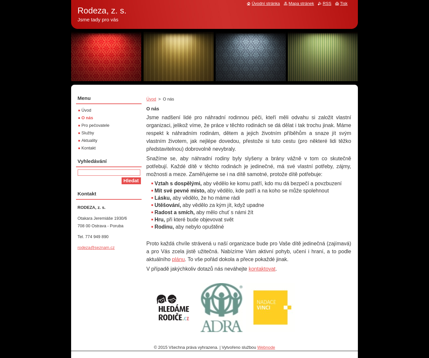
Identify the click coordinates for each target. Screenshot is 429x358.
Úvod (151, 99)
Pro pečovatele (95, 125)
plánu (178, 259)
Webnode (266, 347)
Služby (88, 132)
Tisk (344, 3)
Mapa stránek (301, 3)
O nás (87, 117)
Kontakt (89, 147)
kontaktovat (262, 269)
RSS (327, 3)
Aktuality (89, 140)
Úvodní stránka (266, 3)
